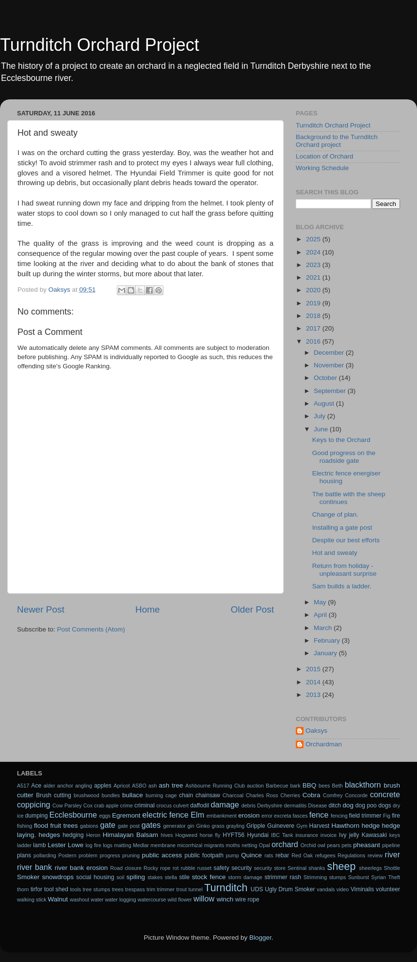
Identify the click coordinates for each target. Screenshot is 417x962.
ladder (24, 845)
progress (110, 855)
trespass (135, 889)
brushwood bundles (97, 795)
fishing (24, 826)
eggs (105, 816)
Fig (386, 816)
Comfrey (333, 795)
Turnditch (225, 888)
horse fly (210, 835)
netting (249, 845)
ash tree (171, 785)
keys (394, 835)
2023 (314, 264)
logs (107, 845)
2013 (314, 694)
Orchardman (323, 744)
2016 (314, 341)
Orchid (308, 845)
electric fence (165, 814)
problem (88, 855)
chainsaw (207, 795)
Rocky (151, 868)
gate (107, 824)
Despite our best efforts (346, 540)
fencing (339, 816)
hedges (49, 834)
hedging (73, 835)
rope (165, 868)
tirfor (36, 889)
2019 (314, 303)
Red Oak (302, 855)
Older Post (252, 609)
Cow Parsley (67, 805)
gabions (89, 826)
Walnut (58, 899)
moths (232, 845)
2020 (314, 290)
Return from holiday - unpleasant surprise (344, 569)
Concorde (356, 795)
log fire (93, 845)
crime (126, 805)
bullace (132, 795)
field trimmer (365, 815)
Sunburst (358, 877)
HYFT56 (233, 835)
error (267, 816)
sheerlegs (370, 868)
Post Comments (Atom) (91, 629)
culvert (181, 805)
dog (348, 805)
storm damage (245, 877)
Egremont (126, 815)
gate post (129, 826)
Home (147, 609)
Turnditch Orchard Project (99, 45)
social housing (95, 877)
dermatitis (295, 805)
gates (151, 824)
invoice (329, 835)
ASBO (139, 786)
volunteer (388, 889)
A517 (23, 786)
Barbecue (277, 786)
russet (204, 868)
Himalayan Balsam (130, 834)
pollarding (44, 855)
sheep (341, 866)
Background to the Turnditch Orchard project (337, 140)
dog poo (366, 805)
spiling (136, 877)
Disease (317, 805)
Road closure (126, 868)
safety (221, 868)
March (324, 627)
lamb (39, 845)
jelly (354, 835)
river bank (34, 867)
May (321, 602)
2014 (314, 682)
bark (295, 786)
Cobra (312, 795)
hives (167, 835)
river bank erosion (81, 867)
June (322, 429)
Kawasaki (374, 835)
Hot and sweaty (334, 552)
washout (79, 899)
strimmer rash (282, 877)
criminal (144, 805)
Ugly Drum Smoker (290, 889)
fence (319, 814)
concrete (385, 794)
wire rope (247, 899)
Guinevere (280, 825)
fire (396, 815)
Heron (93, 835)
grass (217, 826)
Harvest (319, 825)
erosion (248, 815)
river (392, 854)
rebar (282, 855)
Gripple (255, 825)
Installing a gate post (342, 527)
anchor (65, 786)
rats (268, 855)
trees (118, 889)
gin (190, 826)
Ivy (343, 835)
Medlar (141, 845)
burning (154, 795)
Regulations (351, 855)
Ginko (203, 826)
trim (150, 889)
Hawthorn (345, 825)
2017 (314, 328)
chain (186, 795)
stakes (154, 877)
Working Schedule (322, 168)
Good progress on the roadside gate (344, 456)
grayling (235, 826)
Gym (301, 826)
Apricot (121, 786)
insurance (306, 835)
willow (203, 898)
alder (49, 786)
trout (181, 889)
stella (171, 877)
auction (255, 786)
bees (324, 786)
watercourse (152, 899)
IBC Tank (282, 835)
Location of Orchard (324, 156)
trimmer (166, 889)
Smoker (28, 877)
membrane (163, 845)
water (97, 899)
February (328, 640)
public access (162, 855)
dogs (384, 805)
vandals (326, 889)
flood (41, 825)
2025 (314, 239)
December (330, 352)
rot (176, 868)
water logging (120, 899)
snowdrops (58, 877)
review (375, 855)
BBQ (310, 785)
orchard (285, 844)
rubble (188, 868)
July (320, 416)
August (325, 403)
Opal (264, 845)
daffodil (199, 805)
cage (170, 795)
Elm (197, 814)
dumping (36, 815)
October (326, 377)
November (330, 365)
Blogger (260, 937)
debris (248, 805)
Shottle (392, 868)
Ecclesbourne (73, 814)
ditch (334, 805)
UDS (257, 889)
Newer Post (40, 609)
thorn (23, 889)
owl (321, 845)
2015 (314, 669)
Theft (394, 877)
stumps (337, 877)
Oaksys (316, 730)
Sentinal (297, 868)
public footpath (203, 855)
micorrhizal (189, 845)
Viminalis (362, 889)
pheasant (366, 845)
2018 (314, 315)
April (321, 614)
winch (225, 899)
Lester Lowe (65, 845)
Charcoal (233, 795)
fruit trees (64, 825)
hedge (371, 825)
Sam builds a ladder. (341, 586)
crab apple (106, 805)
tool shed (56, 889)
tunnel (196, 889)
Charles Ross (262, 795)
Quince (251, 855)
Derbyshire (269, 805)
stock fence (209, 877)
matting (122, 845)
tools (75, 889)
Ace (36, 785)
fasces (300, 816)
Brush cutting (53, 795)
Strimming (315, 877)
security (241, 868)
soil (120, 877)
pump (232, 855)
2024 (314, 252)
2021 (314, 277)
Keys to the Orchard (341, 439)
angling (83, 786)
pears (333, 845)
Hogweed (187, 835)
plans (24, 855)
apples (103, 785)
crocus (164, 805)
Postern (67, 855)
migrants (214, 845)
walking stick (32, 899)
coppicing (33, 804)
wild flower (180, 899)
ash (152, 786)
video (343, 889)
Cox (88, 805)
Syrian (378, 877)
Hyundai (258, 835)
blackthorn (363, 784)
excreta (282, 816)
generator (174, 826)
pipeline (391, 845)
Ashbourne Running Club (215, 786)
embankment (222, 816)
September (331, 390)
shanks (316, 868)
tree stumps (97, 889)
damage (225, 804)
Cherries (290, 795)
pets (347, 845)
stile (184, 877)
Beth (337, 786)
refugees (325, 855)
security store (270, 868)
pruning (131, 855)
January (326, 653)
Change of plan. (335, 514)
